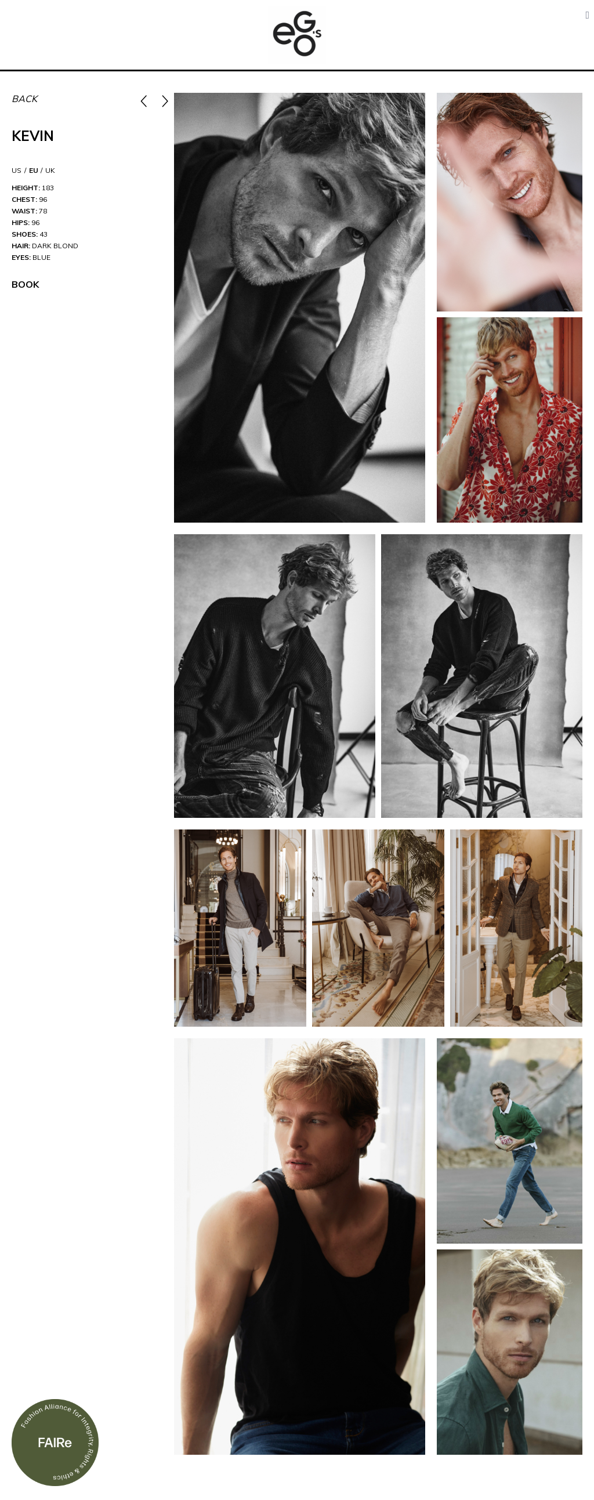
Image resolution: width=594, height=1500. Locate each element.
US (16, 170)
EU (33, 170)
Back (24, 98)
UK (50, 170)
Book (25, 284)
